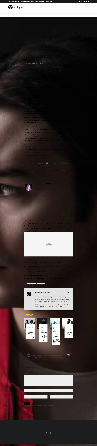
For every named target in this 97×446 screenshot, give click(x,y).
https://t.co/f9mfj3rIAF (59, 163)
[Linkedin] (86, 1)
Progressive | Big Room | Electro (55, 330)
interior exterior (31, 284)
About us (17, 1)
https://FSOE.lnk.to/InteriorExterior (38, 144)
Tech (58, 332)
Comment (26, 373)
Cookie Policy (48, 1)
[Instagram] (81, 1)
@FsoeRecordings (38, 163)
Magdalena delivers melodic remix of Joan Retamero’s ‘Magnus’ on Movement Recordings (50, 188)
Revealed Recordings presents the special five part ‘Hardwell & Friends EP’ (57, 356)
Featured (14, 15)
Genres (40, 15)
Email (25, 395)
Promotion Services (25, 1)
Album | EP (43, 325)
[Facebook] (78, 1)
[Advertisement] (34, 208)
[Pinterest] (83, 1)
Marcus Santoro (41, 284)
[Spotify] (88, 1)
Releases (29, 63)
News (8, 15)
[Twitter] (79, 1)
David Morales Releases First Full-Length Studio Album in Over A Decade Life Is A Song (44, 336)
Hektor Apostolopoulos (42, 292)
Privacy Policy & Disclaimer (38, 1)
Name (25, 389)
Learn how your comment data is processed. (52, 407)
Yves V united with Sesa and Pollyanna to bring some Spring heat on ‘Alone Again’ (69, 333)
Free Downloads (24, 15)
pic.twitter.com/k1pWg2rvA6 (40, 166)
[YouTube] (85, 1)
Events (33, 15)
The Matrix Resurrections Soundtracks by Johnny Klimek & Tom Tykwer (56, 340)
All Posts (25, 63)
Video (33, 327)
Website (51, 395)
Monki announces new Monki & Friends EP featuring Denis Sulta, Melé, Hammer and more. (40, 356)
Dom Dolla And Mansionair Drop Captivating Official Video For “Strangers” (31, 334)
